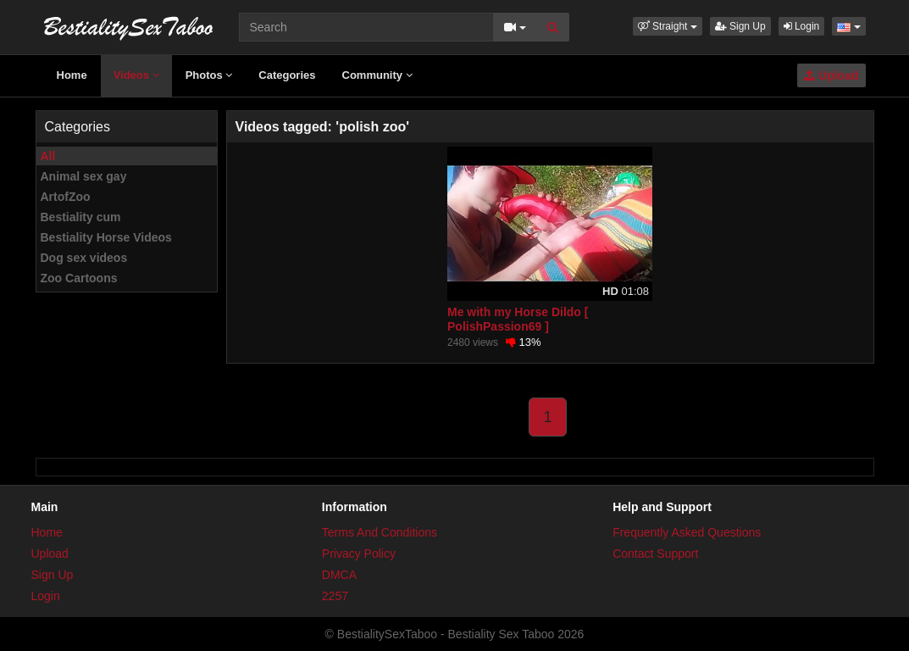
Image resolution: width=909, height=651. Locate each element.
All (48, 156)
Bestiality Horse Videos (106, 237)
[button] (667, 26)
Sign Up (740, 26)
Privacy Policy (359, 553)
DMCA (339, 574)
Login (802, 26)
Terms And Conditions (379, 532)
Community (377, 75)
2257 (335, 596)
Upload (831, 75)
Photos (209, 75)
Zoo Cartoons (79, 278)
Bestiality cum (81, 217)
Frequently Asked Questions (686, 532)
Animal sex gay (84, 176)
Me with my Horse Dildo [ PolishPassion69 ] (517, 318)
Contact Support (655, 553)
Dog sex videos (84, 257)
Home (72, 75)
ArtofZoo (66, 196)
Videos (136, 75)
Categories (286, 75)
